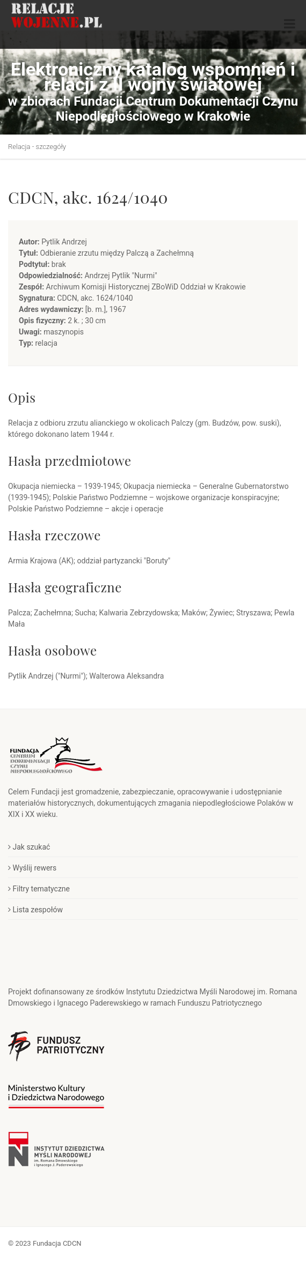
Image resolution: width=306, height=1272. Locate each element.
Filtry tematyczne (39, 888)
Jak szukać (29, 847)
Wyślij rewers (32, 868)
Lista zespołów (35, 909)
